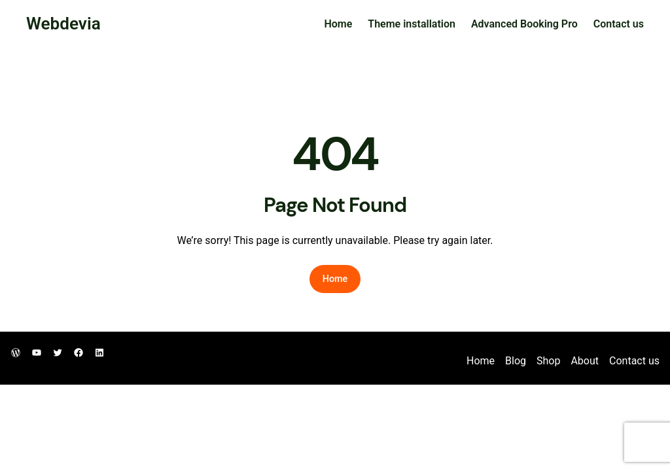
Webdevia (63, 23)
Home (338, 24)
